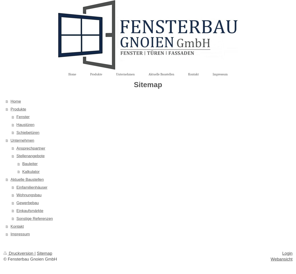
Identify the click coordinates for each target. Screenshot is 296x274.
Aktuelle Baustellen (27, 179)
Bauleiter (30, 164)
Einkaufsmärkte (29, 211)
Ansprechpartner (30, 148)
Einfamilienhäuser (31, 187)
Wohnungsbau (29, 195)
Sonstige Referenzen (34, 218)
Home (16, 101)
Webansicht (282, 259)
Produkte (18, 109)
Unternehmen (22, 140)
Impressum (20, 234)
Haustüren (25, 125)
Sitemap (44, 253)
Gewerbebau (27, 203)
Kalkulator (31, 171)
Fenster (23, 117)
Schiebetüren (28, 132)
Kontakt (17, 226)
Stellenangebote (30, 156)
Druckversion (18, 253)
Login (287, 253)
